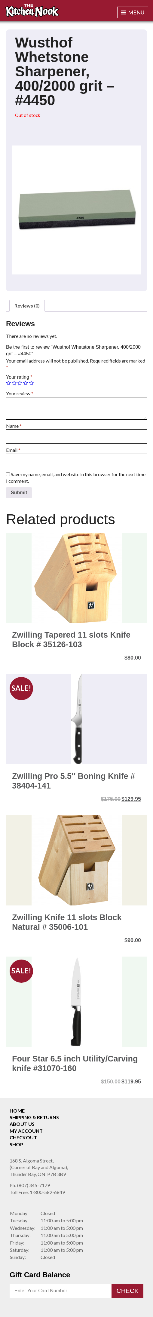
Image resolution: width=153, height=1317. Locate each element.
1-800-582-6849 (37, 1192)
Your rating (19, 377)
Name (14, 426)
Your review (19, 393)
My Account (26, 1131)
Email (13, 450)
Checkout (23, 1137)
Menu (132, 12)
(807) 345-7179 (30, 1185)
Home (17, 1110)
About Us (22, 1124)
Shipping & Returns (34, 1117)
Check (127, 1290)
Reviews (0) (27, 305)
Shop (16, 1144)
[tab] (27, 306)
